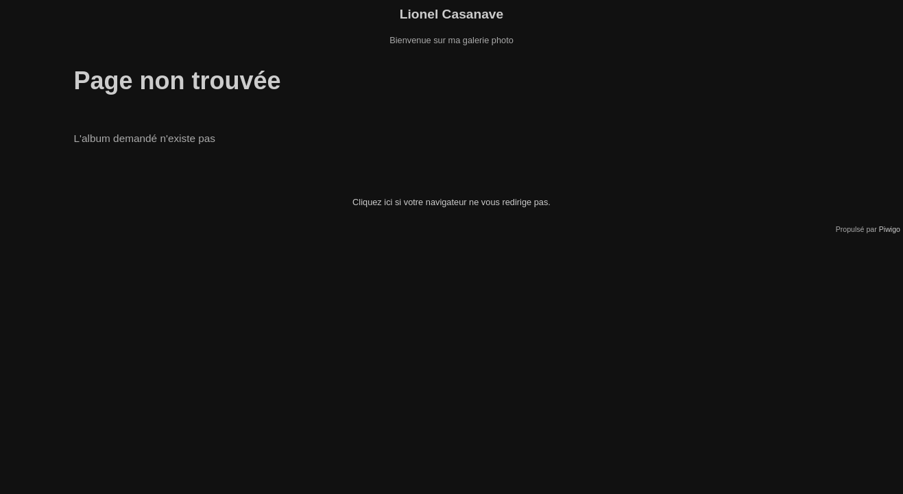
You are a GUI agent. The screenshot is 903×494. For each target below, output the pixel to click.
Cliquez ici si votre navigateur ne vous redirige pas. (451, 202)
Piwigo (889, 229)
